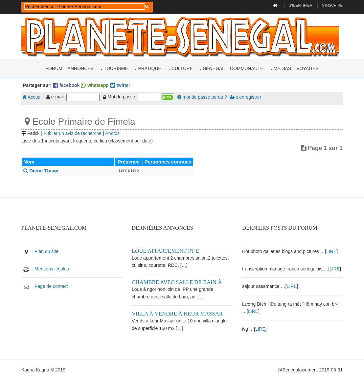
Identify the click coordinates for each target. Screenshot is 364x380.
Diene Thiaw (40, 170)
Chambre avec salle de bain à (177, 282)
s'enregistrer (245, 97)
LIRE (331, 251)
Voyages (307, 68)
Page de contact (51, 286)
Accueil (32, 97)
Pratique (149, 68)
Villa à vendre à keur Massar (177, 314)
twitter (120, 85)
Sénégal (214, 68)
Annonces (81, 68)
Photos (112, 133)
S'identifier (300, 5)
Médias (282, 68)
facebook (66, 85)
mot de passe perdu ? (202, 97)
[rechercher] (85, 7)
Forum (53, 68)
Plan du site (46, 251)
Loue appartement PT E (165, 251)
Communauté (246, 68)
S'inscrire (332, 5)
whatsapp (94, 85)
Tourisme (116, 68)
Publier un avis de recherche (72, 133)
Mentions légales (51, 268)
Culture (182, 68)
